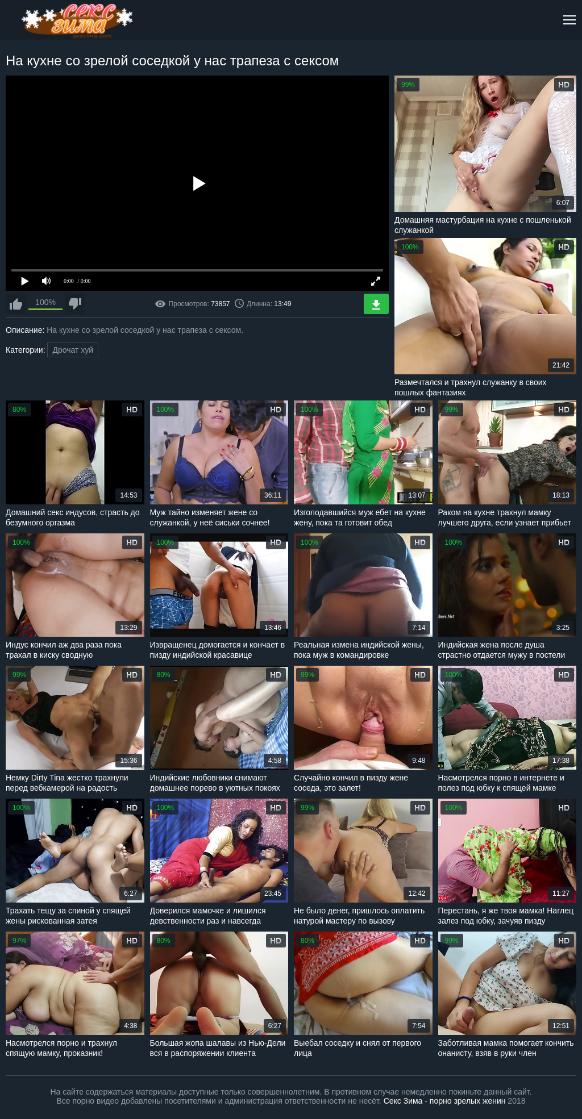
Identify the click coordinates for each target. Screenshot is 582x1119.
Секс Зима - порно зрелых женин (445, 1100)
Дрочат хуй (72, 349)
